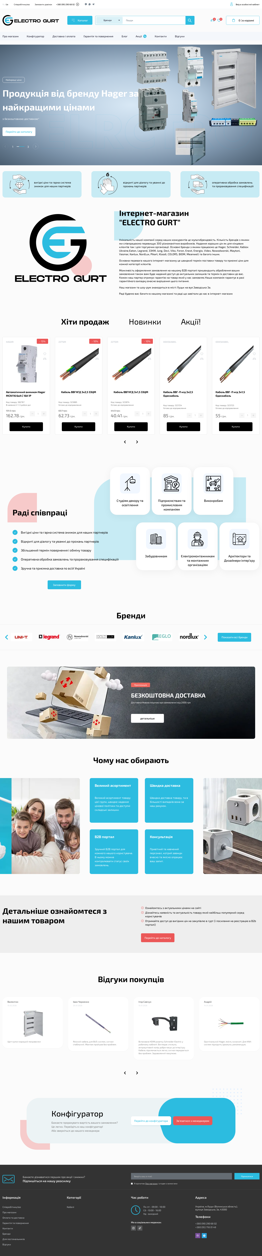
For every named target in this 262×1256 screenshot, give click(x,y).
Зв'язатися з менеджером (192, 1120)
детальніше (147, 718)
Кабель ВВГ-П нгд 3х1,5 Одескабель (230, 393)
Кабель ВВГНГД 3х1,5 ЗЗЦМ (131, 392)
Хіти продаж (85, 321)
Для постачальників (14, 1239)
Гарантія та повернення (98, 36)
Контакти (161, 36)
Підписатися (247, 1176)
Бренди (7, 1233)
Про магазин (11, 36)
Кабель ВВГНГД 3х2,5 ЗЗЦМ (78, 392)
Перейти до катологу (19, 131)
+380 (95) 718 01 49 (205, 1227)
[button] (35, 146)
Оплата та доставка (13, 1217)
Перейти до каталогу (158, 937)
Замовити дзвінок (43, 4)
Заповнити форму (64, 584)
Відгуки (179, 36)
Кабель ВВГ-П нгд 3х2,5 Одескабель (178, 393)
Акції (141, 36)
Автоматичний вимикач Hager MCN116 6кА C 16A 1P (25, 393)
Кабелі (70, 1207)
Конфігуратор (35, 36)
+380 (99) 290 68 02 (65, 4)
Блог (124, 36)
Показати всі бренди (234, 637)
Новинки (145, 321)
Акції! (191, 321)
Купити (26, 426)
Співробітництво (22, 4)
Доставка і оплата (63, 36)
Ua (7, 4)
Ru (4, 4)
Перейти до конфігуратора (151, 1120)
